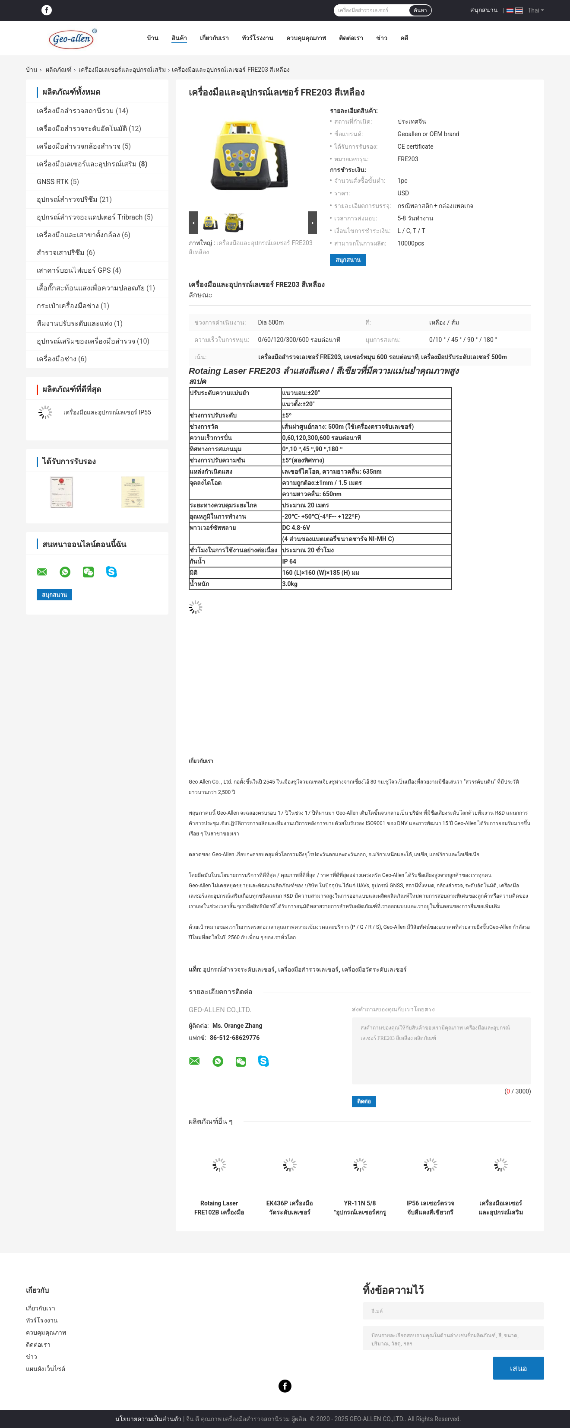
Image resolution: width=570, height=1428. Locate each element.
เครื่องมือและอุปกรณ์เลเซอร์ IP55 (107, 412)
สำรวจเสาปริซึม (61, 253)
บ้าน (152, 38)
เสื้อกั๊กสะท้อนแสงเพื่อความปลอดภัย (91, 288)
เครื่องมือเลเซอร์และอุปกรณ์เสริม (122, 69)
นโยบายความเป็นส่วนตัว (148, 1418)
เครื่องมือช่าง (56, 359)
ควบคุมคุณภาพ (306, 38)
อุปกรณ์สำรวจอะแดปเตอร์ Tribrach (89, 217)
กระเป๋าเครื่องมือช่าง (68, 306)
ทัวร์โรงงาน (257, 38)
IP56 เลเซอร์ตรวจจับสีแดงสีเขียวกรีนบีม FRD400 (430, 1208)
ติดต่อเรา (351, 38)
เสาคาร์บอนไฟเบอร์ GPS (74, 270)
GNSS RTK (53, 182)
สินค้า (179, 38)
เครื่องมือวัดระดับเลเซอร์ (374, 969)
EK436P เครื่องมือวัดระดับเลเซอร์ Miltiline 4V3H (289, 1208)
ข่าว (381, 38)
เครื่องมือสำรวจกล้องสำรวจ (78, 146)
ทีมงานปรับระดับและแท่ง (74, 323)
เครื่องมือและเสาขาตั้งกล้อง (78, 235)
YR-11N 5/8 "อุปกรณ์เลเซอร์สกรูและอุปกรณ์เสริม (360, 1208)
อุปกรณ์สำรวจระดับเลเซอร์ (239, 969)
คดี (404, 38)
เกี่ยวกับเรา (214, 38)
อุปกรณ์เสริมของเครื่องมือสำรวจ (86, 341)
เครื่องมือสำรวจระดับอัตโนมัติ (82, 128)
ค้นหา (420, 10)
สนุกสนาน (484, 9)
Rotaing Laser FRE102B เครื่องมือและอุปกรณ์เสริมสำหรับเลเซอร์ (219, 1208)
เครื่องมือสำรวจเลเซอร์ (308, 969)
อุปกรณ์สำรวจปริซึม (67, 199)
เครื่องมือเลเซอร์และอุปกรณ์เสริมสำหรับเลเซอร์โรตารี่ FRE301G (500, 1208)
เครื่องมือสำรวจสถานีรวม (75, 111)
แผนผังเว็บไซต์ (45, 1368)
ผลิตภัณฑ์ (59, 69)
